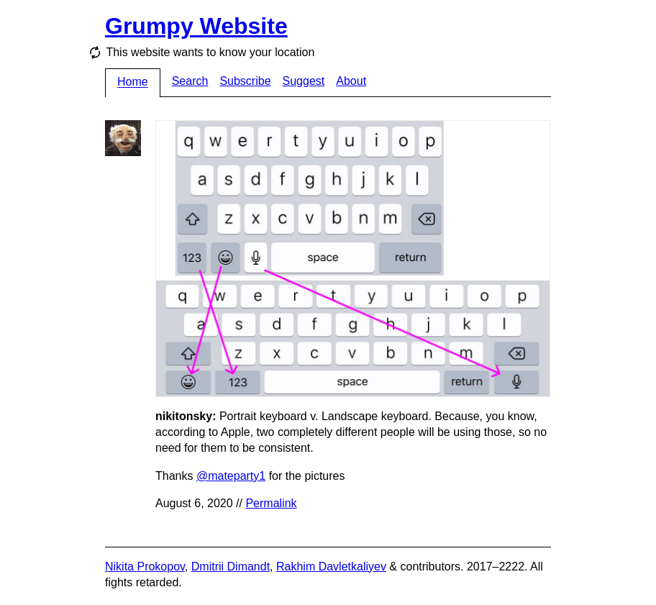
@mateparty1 (230, 476)
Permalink (270, 503)
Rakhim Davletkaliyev (331, 566)
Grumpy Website (196, 26)
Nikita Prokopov (145, 566)
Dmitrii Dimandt (230, 566)
